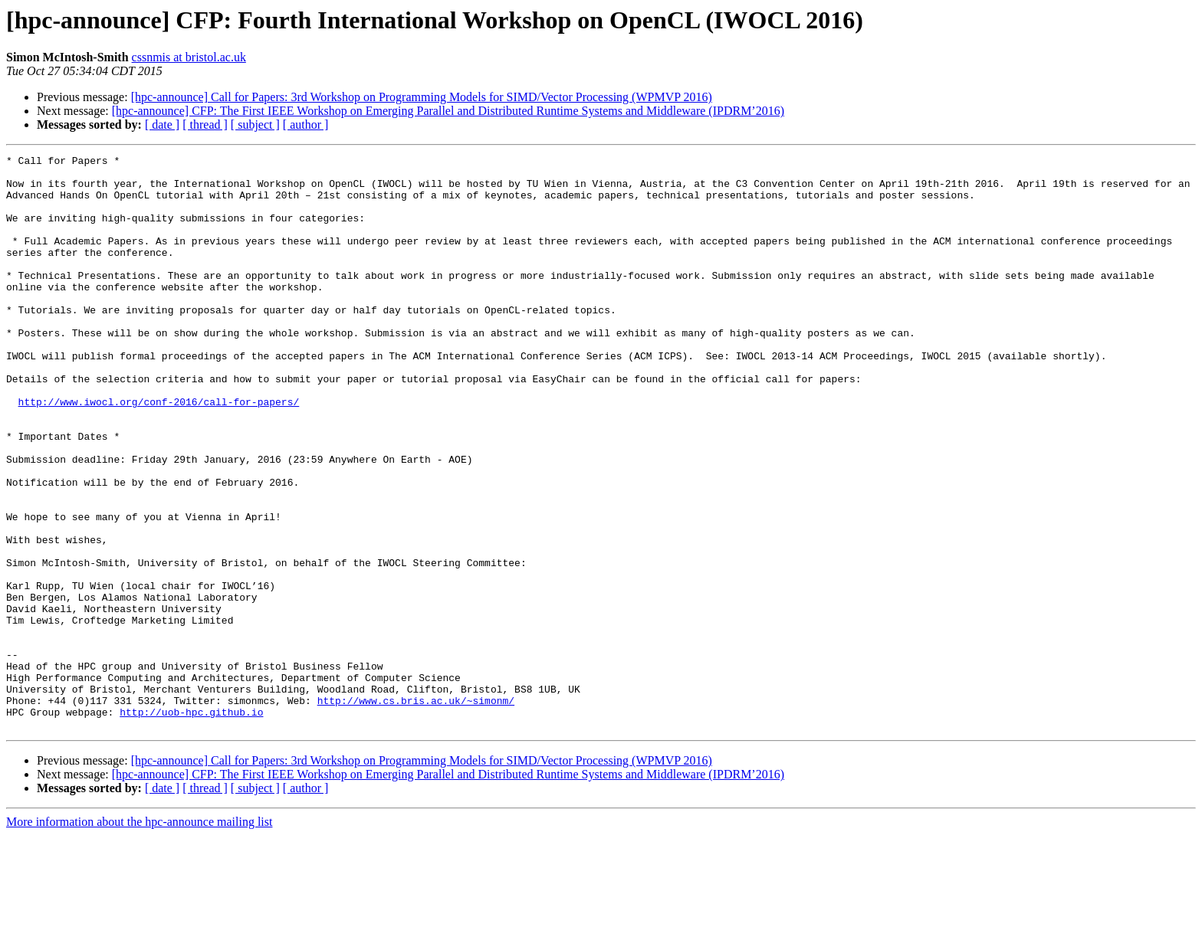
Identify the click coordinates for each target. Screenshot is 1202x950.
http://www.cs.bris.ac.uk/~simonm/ (415, 810)
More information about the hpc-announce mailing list (139, 936)
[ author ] (306, 124)
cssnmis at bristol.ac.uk (189, 57)
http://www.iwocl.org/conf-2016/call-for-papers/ (159, 452)
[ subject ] (255, 124)
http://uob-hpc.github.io (191, 824)
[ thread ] (205, 124)
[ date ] (162, 124)
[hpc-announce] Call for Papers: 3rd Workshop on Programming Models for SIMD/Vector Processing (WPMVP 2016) (421, 96)
